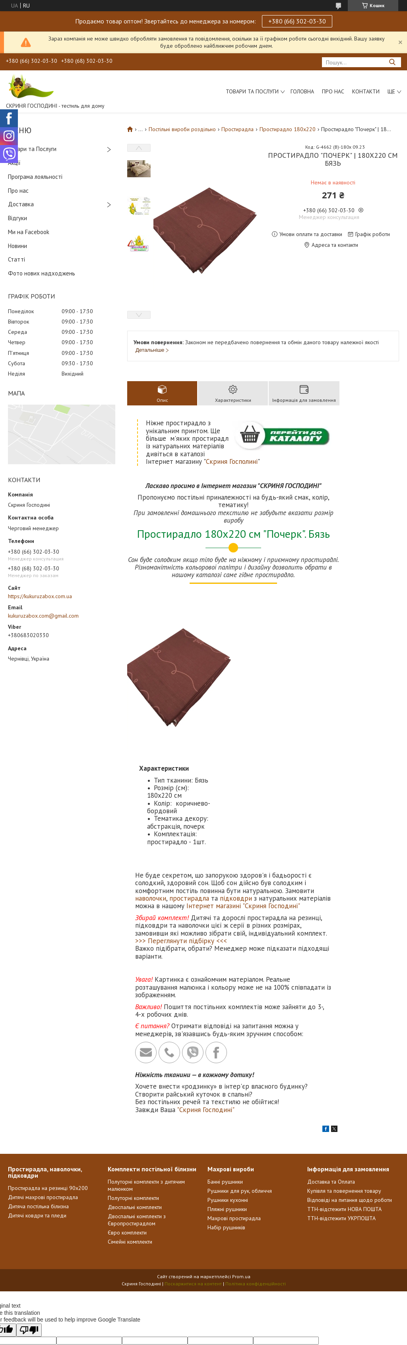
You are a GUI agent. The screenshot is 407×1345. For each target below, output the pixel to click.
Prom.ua (241, 1175)
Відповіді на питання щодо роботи (349, 1099)
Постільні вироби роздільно (182, 129)
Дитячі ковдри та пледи (37, 1114)
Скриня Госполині (232, 461)
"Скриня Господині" (206, 1008)
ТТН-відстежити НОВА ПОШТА (344, 1108)
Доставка (21, 204)
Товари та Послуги (32, 149)
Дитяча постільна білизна (38, 1105)
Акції (14, 163)
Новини (17, 246)
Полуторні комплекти (133, 1097)
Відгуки (17, 218)
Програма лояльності (35, 176)
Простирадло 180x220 (288, 129)
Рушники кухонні (227, 1099)
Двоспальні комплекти (135, 1106)
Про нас (333, 91)
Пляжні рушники (227, 1108)
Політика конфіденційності (255, 1183)
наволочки (150, 797)
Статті (16, 259)
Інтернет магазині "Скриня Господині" (243, 805)
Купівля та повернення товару (344, 1089)
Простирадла (237, 129)
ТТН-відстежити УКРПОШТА (341, 1117)
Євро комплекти (127, 1131)
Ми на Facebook (28, 232)
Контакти (366, 91)
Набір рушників (226, 1126)
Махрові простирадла (234, 1117)
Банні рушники (225, 1080)
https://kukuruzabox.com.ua (40, 596)
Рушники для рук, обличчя (239, 1089)
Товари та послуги (252, 91)
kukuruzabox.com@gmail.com (43, 615)
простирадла (189, 797)
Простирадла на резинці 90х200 (48, 1087)
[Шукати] (392, 62)
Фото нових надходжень (41, 273)
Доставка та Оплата (331, 1080)
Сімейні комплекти (130, 1140)
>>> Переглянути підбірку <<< (181, 839)
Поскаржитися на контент (193, 1183)
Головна (302, 91)
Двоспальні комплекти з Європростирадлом (137, 1119)
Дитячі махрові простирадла (43, 1096)
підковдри (236, 797)
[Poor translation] (29, 1229)
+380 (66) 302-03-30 (297, 21)
